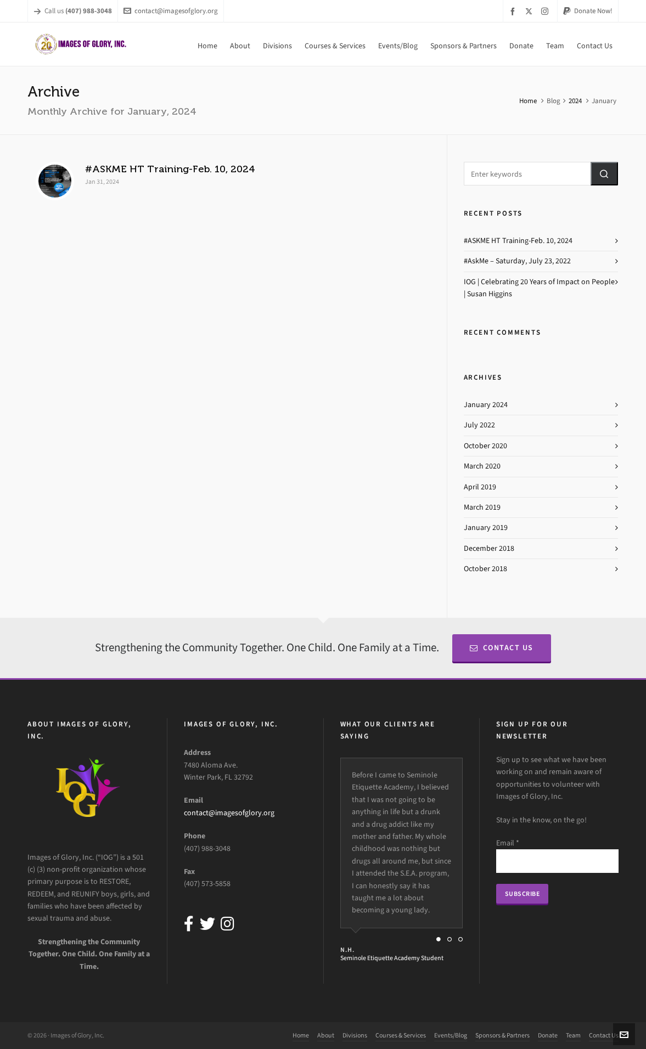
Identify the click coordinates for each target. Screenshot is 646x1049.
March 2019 (482, 507)
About (325, 1035)
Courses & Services (400, 1035)
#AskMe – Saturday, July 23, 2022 (517, 261)
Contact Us (501, 647)
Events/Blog (450, 1035)
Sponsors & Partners (502, 1035)
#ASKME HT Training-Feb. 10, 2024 (170, 168)
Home (528, 100)
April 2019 (480, 487)
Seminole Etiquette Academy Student (391, 958)
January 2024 (486, 404)
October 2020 (485, 446)
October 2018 (485, 568)
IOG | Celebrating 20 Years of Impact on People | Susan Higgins (539, 288)
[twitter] (530, 11)
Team (573, 1035)
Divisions (354, 1035)
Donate (548, 1035)
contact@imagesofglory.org (170, 10)
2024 (575, 100)
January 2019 (486, 527)
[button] (604, 173)
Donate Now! (588, 10)
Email (507, 843)
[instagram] (546, 11)
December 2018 (489, 548)
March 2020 (482, 466)
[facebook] (514, 11)
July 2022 (479, 425)
